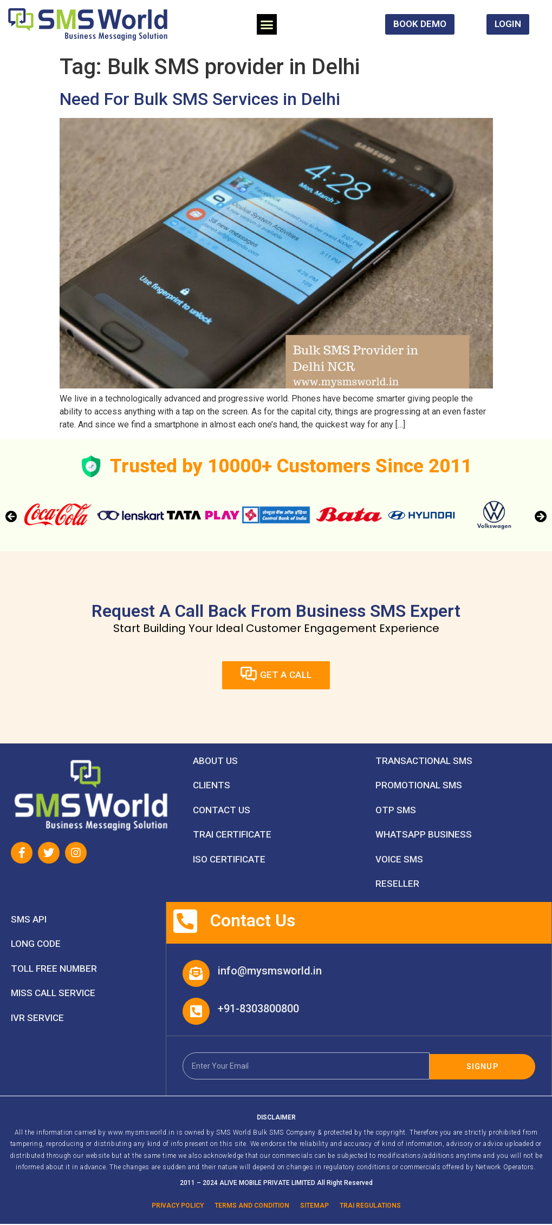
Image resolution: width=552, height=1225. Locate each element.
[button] (267, 24)
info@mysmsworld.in (270, 971)
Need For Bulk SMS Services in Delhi (200, 99)
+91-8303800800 (258, 1009)
